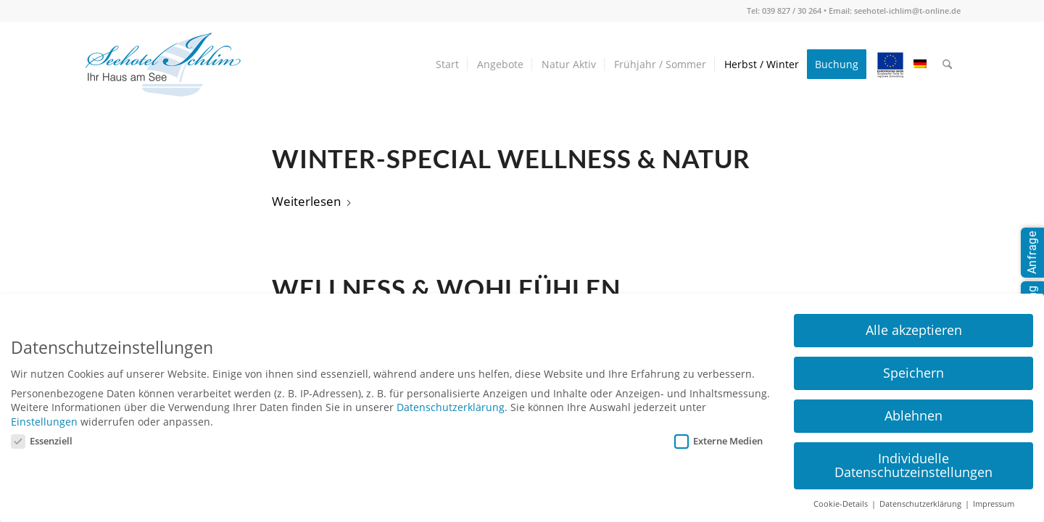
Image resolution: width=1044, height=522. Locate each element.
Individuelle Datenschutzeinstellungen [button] (913, 465)
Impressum (993, 504)
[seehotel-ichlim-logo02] (163, 64)
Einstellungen (44, 421)
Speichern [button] (913, 372)
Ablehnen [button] (913, 415)
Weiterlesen (312, 201)
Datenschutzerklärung (451, 407)
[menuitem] (447, 64)
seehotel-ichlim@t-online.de (907, 10)
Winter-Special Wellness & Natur (511, 158)
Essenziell (41, 440)
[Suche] (947, 64)
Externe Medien (718, 440)
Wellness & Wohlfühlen (446, 288)
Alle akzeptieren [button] (914, 330)
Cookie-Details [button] (841, 504)
